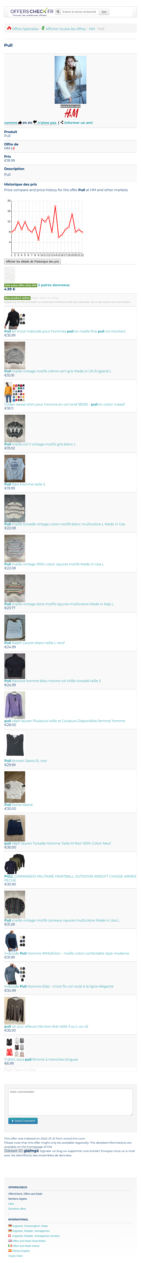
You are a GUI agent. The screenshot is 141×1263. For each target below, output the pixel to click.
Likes (11, 1203)
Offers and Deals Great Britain (27, 1241)
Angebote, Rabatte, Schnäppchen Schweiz (34, 1236)
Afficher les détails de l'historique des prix (32, 261)
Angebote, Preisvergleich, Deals (28, 1226)
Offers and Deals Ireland (23, 1246)
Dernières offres (17, 1208)
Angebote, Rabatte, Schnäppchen (29, 1231)
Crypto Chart (15, 1255)
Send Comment (23, 1120)
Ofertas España (19, 1251)
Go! (104, 11)
